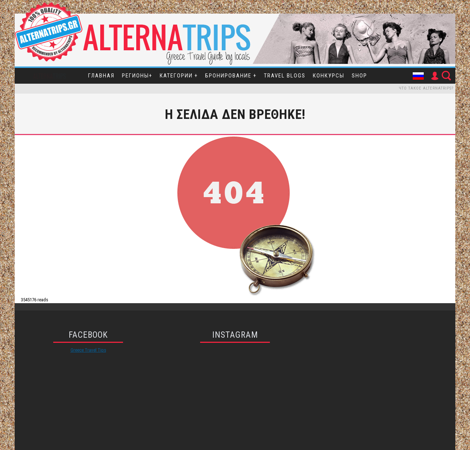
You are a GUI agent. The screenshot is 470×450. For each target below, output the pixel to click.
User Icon (434, 76)
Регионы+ (137, 75)
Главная (101, 75)
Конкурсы (328, 75)
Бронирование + (231, 75)
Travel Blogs (285, 75)
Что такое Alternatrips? (426, 88)
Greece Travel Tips (88, 350)
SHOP (359, 75)
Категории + (179, 75)
